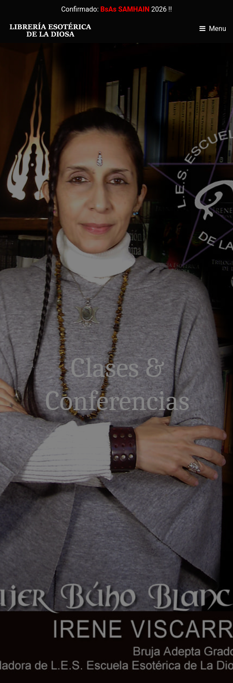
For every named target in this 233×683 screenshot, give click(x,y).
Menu (217, 29)
